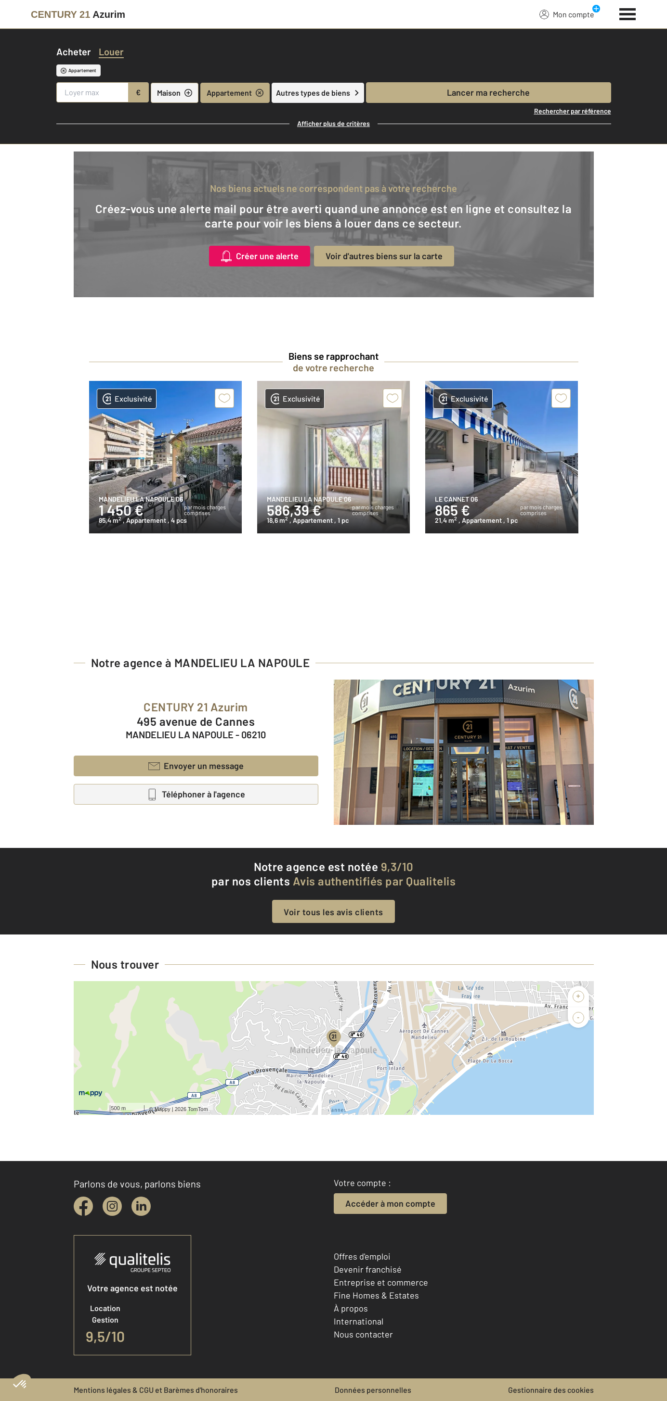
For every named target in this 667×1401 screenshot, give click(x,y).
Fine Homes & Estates (376, 1295)
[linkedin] (141, 1206)
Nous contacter (363, 1334)
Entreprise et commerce (381, 1282)
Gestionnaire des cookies (551, 1389)
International (358, 1321)
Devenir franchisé (368, 1269)
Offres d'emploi (362, 1256)
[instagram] (112, 1206)
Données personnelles (373, 1389)
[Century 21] (78, 14)
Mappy (162, 1109)
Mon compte (566, 14)
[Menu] (627, 13)
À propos (351, 1308)
